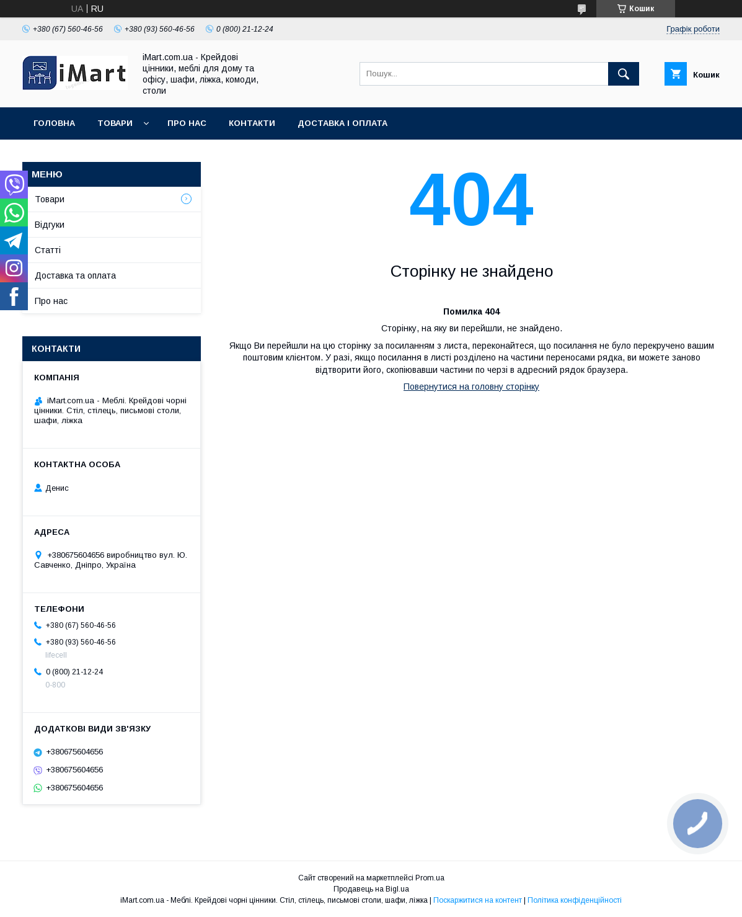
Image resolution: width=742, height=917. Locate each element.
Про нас (186, 123)
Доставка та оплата (75, 275)
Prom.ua (429, 878)
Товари (115, 123)
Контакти (252, 123)
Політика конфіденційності (575, 900)
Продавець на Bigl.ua (371, 889)
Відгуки (49, 225)
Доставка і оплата (342, 123)
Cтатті (48, 250)
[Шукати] (623, 74)
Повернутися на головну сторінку (471, 386)
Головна (54, 123)
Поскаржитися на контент (477, 900)
